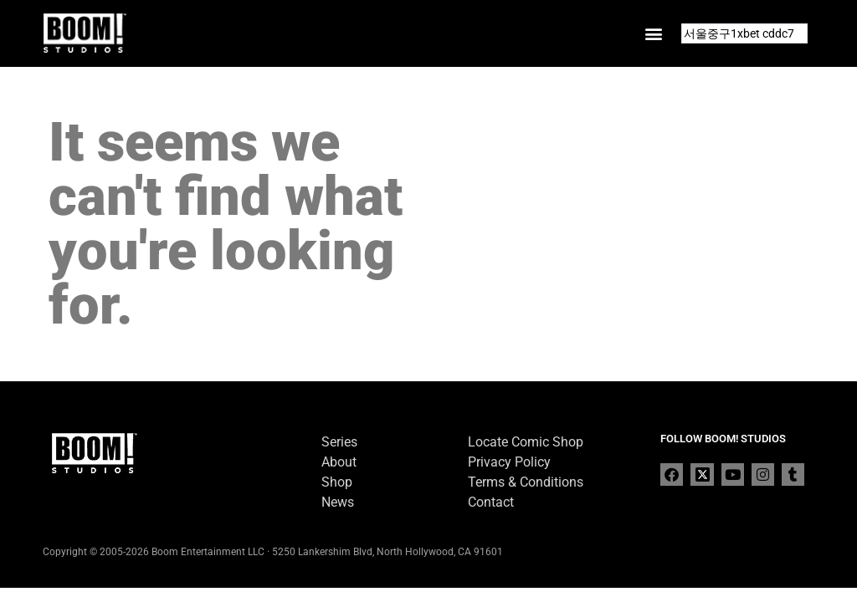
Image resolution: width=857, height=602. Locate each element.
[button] (654, 34)
